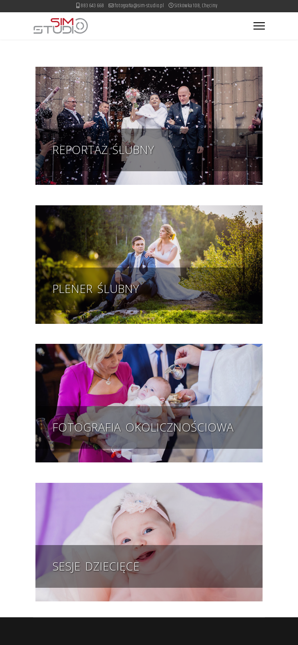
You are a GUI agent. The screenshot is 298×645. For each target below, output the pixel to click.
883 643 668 (92, 6)
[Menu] (259, 26)
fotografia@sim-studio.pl (139, 6)
